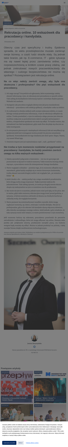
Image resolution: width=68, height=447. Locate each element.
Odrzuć (20, 443)
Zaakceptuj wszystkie (9, 443)
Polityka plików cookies (32, 443)
